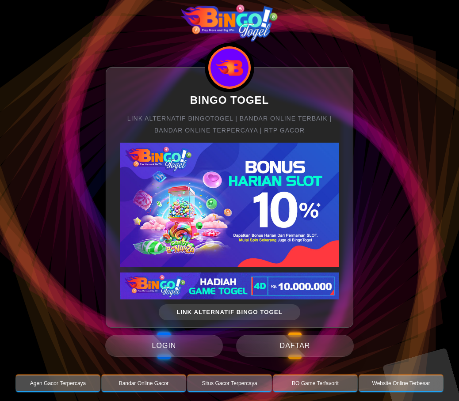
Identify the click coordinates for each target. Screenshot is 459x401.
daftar (295, 345)
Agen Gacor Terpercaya (58, 383)
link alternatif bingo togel (229, 312)
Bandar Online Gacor (144, 383)
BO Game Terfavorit (315, 383)
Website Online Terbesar (401, 383)
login (164, 345)
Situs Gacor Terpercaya (229, 383)
